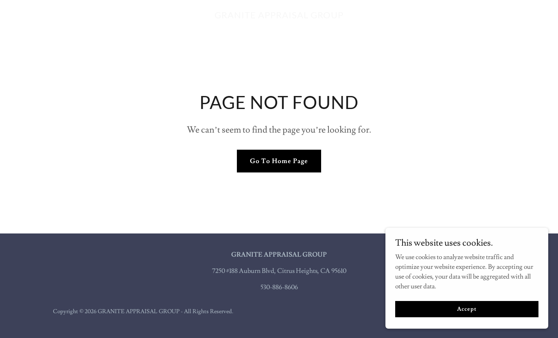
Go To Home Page (279, 161)
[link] (279, 16)
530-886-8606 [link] (279, 287)
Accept (466, 308)
